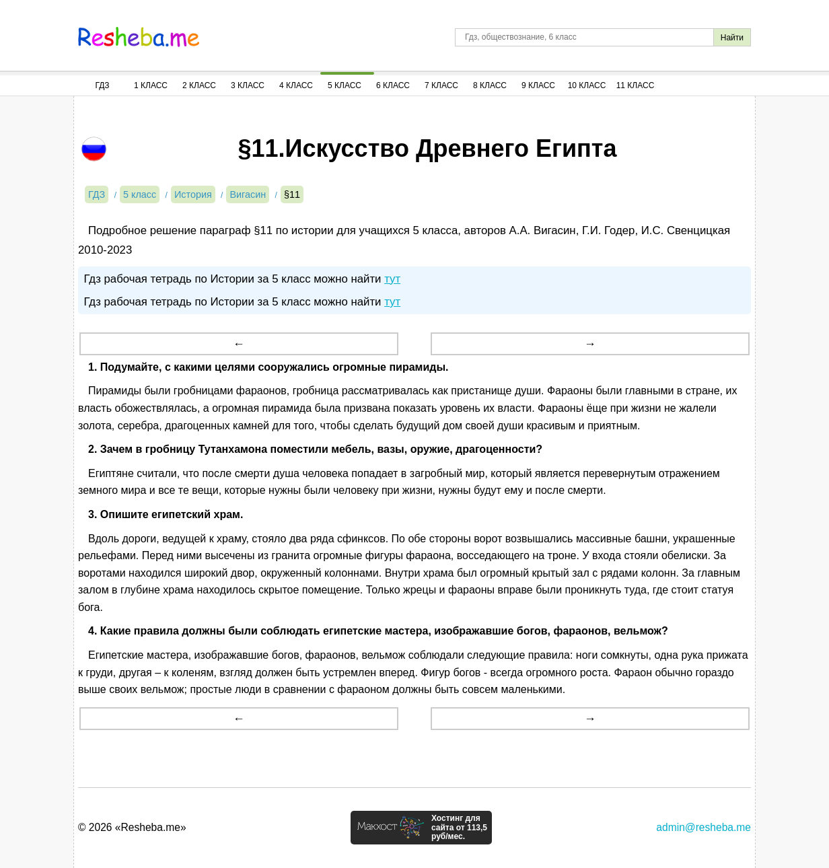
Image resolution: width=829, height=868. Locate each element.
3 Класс (247, 85)
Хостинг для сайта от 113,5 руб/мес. (459, 827)
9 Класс (538, 85)
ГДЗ (102, 85)
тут (392, 279)
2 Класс (199, 85)
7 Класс (441, 85)
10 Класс (587, 85)
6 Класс (393, 85)
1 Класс (151, 85)
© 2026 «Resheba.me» (132, 827)
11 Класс (635, 85)
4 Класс (296, 85)
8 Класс (490, 85)
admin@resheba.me (703, 827)
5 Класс (344, 85)
